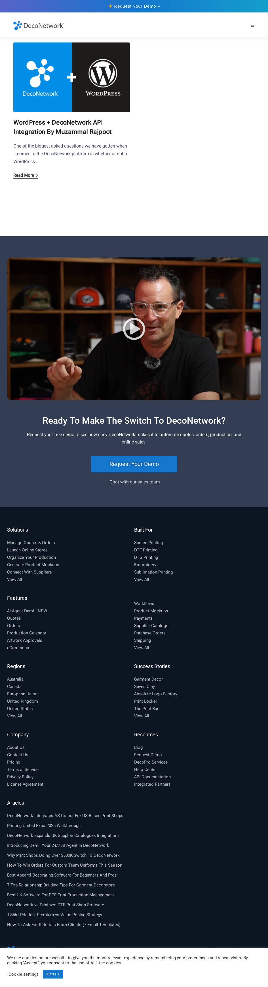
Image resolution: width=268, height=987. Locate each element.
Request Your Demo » (134, 6)
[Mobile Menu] (253, 25)
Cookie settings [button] (24, 974)
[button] (134, 328)
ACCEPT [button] (53, 974)
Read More (25, 175)
